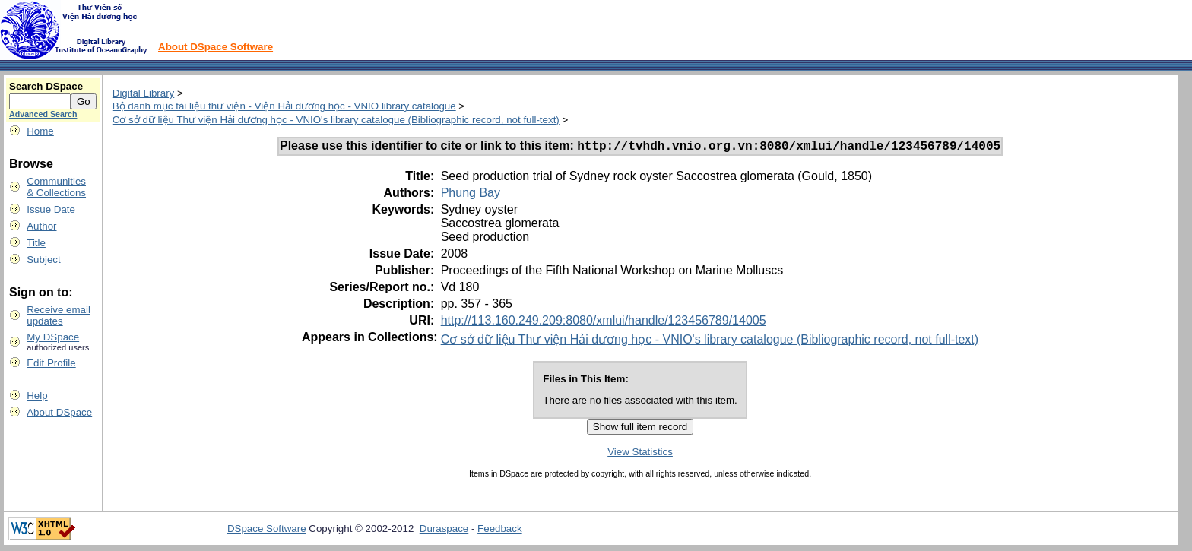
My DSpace (53, 337)
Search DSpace (46, 86)
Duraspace (444, 531)
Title (36, 243)
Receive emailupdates (58, 315)
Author (41, 226)
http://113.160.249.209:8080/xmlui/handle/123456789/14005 (603, 322)
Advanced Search (43, 114)
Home (40, 131)
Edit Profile (51, 363)
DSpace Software (266, 531)
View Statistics (640, 454)
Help (37, 395)
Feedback (499, 531)
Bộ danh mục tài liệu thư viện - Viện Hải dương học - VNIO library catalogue (284, 106)
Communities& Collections (56, 187)
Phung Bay (470, 194)
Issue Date (51, 209)
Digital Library (143, 93)
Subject (43, 259)
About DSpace (59, 412)
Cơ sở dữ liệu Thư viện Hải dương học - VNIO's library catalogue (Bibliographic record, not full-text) (336, 119)
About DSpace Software (215, 46)
